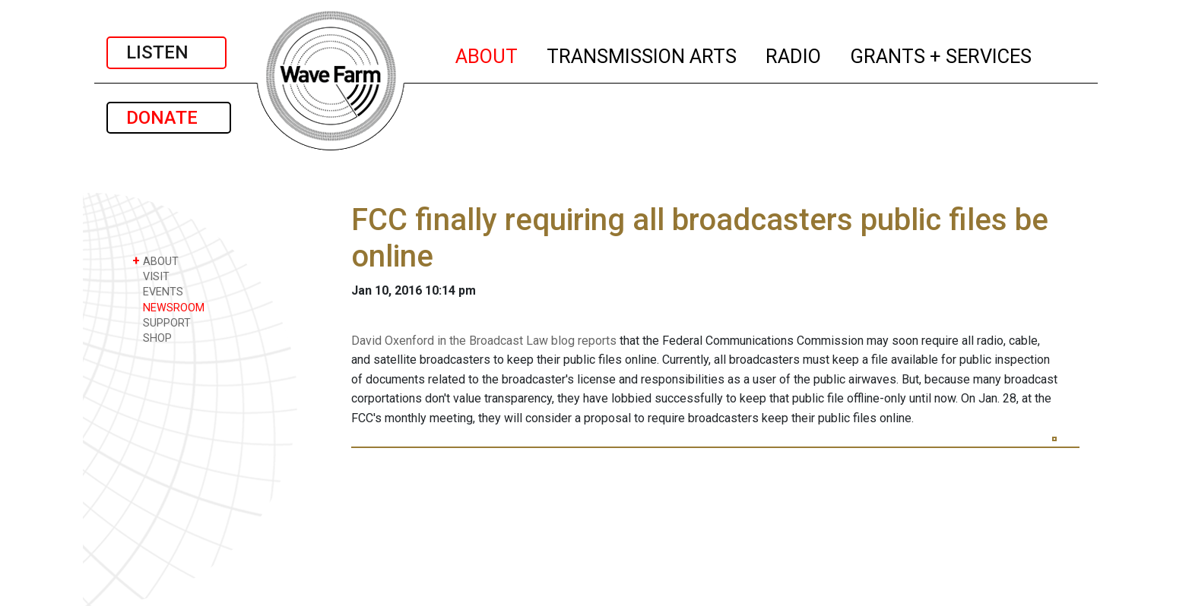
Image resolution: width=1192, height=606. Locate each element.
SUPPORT (161, 322)
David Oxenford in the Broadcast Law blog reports (484, 340)
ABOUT (487, 54)
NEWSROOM (168, 307)
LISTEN (166, 52)
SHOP (152, 337)
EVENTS (157, 291)
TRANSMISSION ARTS (642, 54)
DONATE (168, 117)
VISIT (151, 276)
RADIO (794, 54)
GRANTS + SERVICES (941, 54)
